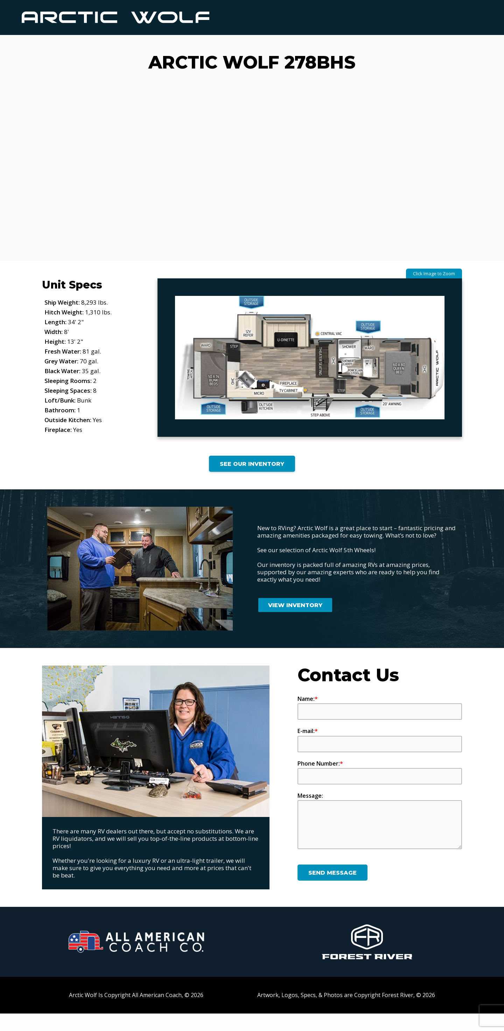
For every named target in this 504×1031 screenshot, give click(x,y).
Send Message (332, 890)
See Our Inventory (252, 481)
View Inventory (295, 622)
